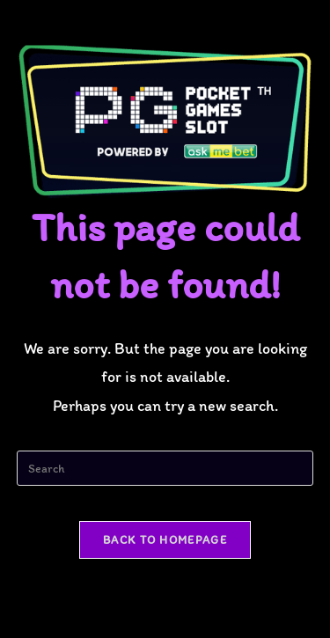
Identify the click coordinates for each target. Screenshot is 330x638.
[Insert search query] (165, 468)
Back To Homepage (165, 539)
